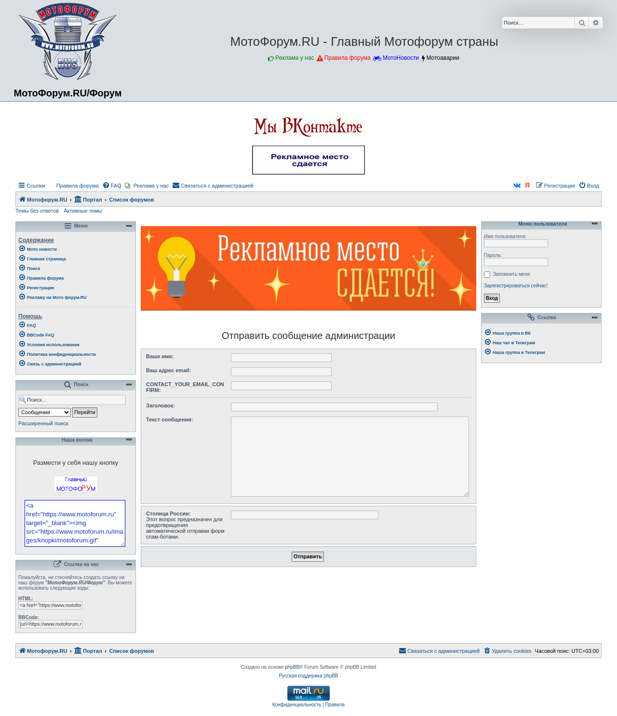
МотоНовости (401, 57)
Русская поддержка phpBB (308, 701)
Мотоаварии (442, 57)
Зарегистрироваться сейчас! (516, 285)
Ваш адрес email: (168, 370)
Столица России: (168, 513)
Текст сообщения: (169, 419)
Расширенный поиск (43, 423)
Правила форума (347, 57)
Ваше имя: (160, 356)
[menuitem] (73, 185)
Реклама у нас (294, 57)
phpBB (292, 693)
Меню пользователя (541, 224)
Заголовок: (160, 405)
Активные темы (83, 211)
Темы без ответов (37, 211)
